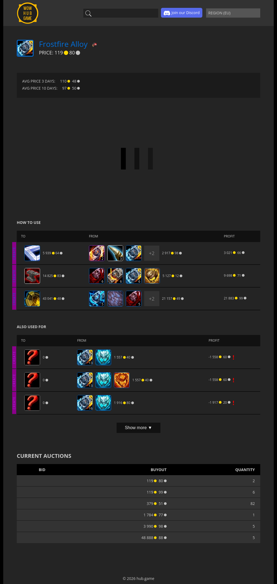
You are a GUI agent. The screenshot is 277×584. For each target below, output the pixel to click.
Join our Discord (182, 13)
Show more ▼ (138, 427)
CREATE (14, 253)
